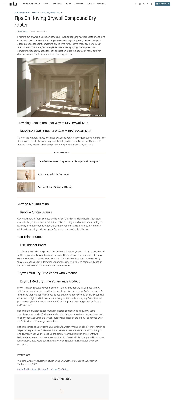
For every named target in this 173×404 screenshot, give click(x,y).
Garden (68, 4)
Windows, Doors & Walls (52, 13)
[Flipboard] (147, 4)
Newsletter (162, 4)
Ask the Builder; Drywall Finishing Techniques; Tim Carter (42, 369)
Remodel (35, 13)
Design (47, 4)
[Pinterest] (143, 4)
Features (101, 4)
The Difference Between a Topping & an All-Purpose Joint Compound (69, 161)
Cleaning (57, 4)
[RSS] (151, 4)
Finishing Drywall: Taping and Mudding (55, 187)
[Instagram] (139, 4)
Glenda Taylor (22, 31)
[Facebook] (136, 4)
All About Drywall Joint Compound (53, 174)
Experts (90, 4)
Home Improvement (32, 4)
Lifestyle (79, 4)
